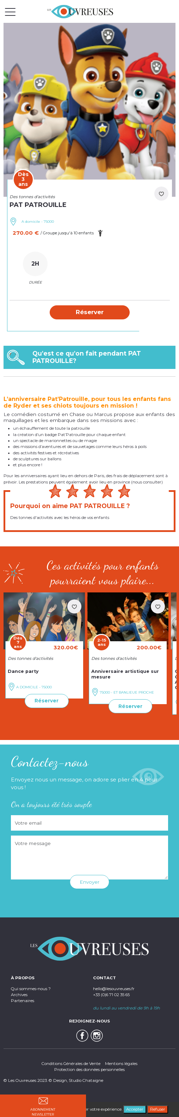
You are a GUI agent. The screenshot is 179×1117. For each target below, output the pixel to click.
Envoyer (89, 882)
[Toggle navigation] (10, 11)
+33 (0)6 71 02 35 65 (111, 994)
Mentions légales (121, 1063)
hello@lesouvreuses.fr (114, 988)
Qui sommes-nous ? (31, 988)
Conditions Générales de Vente (71, 1063)
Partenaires (22, 1000)
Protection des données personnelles (89, 1069)
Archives (19, 994)
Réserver (46, 700)
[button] (90, 312)
